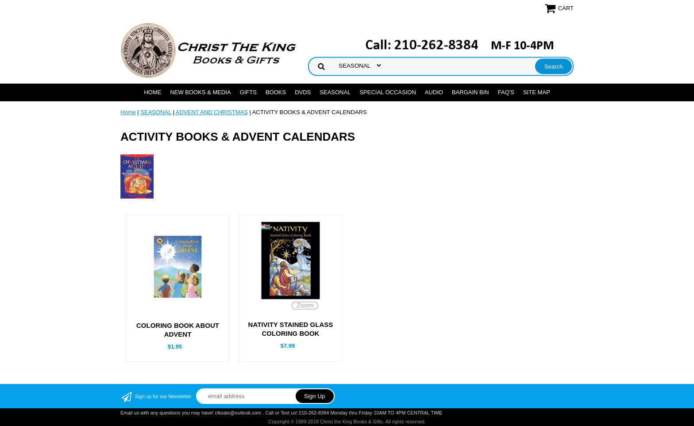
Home (152, 92)
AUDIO (434, 92)
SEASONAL (335, 92)
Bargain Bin (470, 92)
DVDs (303, 92)
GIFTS (248, 92)
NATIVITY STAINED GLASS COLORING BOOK (290, 329)
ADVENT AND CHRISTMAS (212, 112)
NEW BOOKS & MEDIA (200, 92)
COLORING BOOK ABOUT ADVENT (177, 330)
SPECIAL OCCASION (387, 92)
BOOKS (276, 92)
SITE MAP (536, 92)
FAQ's (506, 92)
